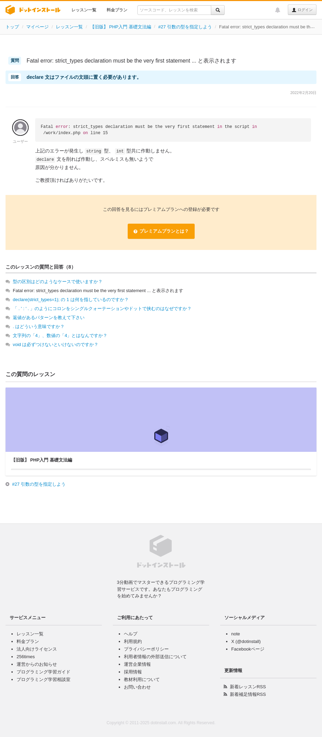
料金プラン (117, 10)
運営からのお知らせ (37, 664)
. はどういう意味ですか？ (39, 326)
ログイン (302, 10)
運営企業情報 (137, 664)
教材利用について (142, 679)
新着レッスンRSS (248, 686)
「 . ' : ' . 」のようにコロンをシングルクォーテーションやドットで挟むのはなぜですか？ (102, 308)
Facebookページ (247, 649)
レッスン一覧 (83, 10)
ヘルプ (130, 633)
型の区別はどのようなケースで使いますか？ (58, 281)
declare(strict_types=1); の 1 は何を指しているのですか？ (71, 299)
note (235, 633)
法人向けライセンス (37, 649)
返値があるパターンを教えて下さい (49, 317)
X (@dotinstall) (246, 641)
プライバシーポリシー (146, 649)
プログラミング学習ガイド (43, 671)
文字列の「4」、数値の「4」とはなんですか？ (60, 335)
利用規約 (133, 641)
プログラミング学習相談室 (43, 679)
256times (26, 656)
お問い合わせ (137, 687)
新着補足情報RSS (248, 694)
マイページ (37, 26)
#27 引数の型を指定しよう (185, 26)
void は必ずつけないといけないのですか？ (55, 344)
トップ (12, 26)
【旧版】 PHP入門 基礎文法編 (120, 26)
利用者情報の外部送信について (155, 656)
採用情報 (133, 671)
